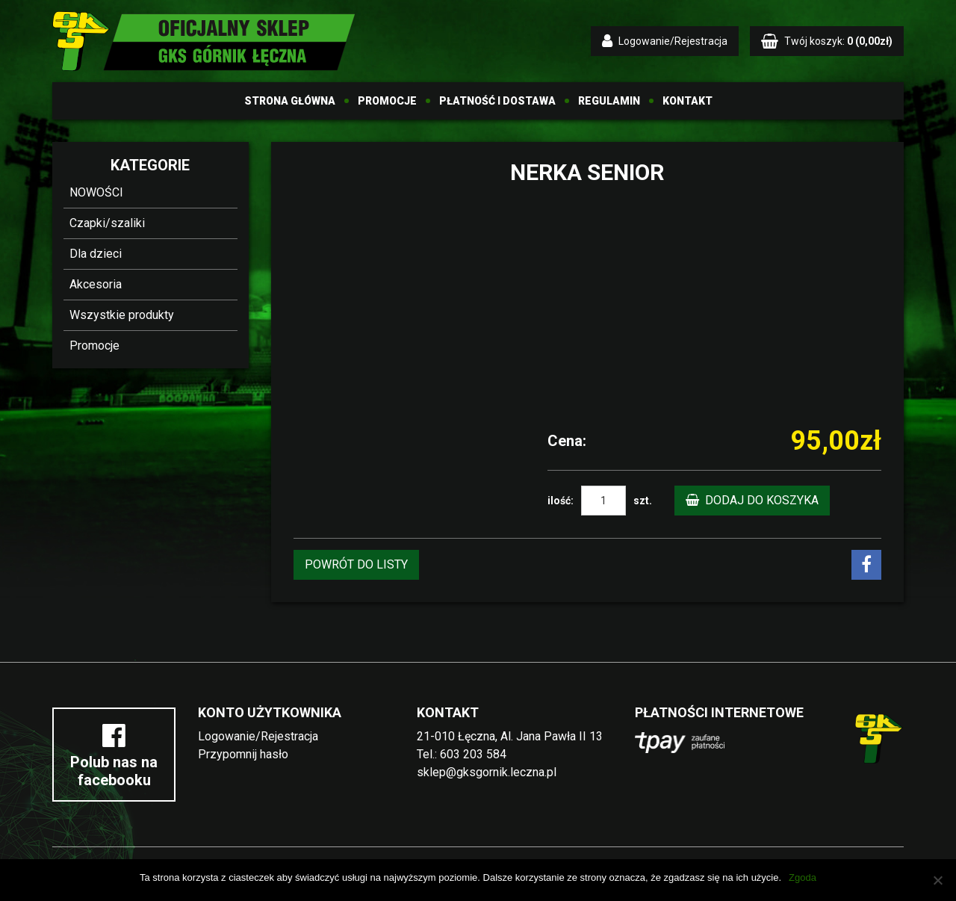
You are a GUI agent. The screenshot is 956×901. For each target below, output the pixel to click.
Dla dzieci (95, 254)
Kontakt (687, 101)
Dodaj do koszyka (752, 500)
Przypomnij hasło (243, 754)
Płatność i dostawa (497, 101)
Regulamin (609, 101)
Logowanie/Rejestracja (258, 736)
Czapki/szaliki (107, 223)
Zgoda (802, 877)
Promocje (387, 101)
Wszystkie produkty (121, 315)
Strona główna (289, 101)
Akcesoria (95, 284)
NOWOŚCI (96, 192)
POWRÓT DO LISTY (356, 564)
